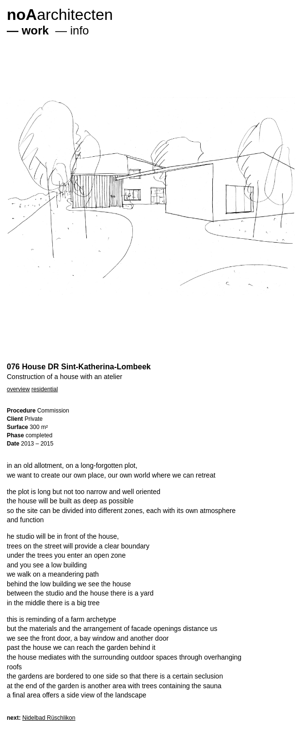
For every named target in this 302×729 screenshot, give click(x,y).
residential (45, 389)
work (35, 30)
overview (18, 389)
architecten (60, 14)
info (79, 30)
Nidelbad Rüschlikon (48, 717)
